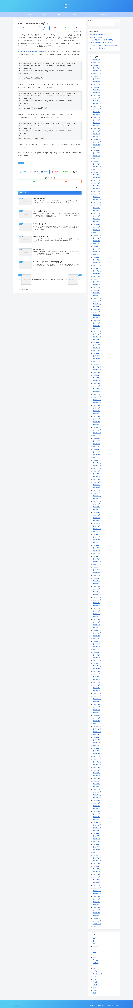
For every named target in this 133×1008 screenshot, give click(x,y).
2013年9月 (96, 471)
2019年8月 (96, 276)
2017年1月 (96, 361)
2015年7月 (96, 411)
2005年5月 (96, 745)
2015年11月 (97, 400)
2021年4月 (96, 221)
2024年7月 (96, 117)
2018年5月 (96, 317)
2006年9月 (96, 701)
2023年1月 (96, 164)
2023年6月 (96, 150)
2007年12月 (97, 660)
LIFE (94, 952)
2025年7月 (96, 84)
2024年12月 (97, 104)
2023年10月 (97, 142)
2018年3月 (96, 323)
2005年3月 (96, 751)
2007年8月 (96, 671)
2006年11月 (97, 696)
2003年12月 (97, 792)
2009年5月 (96, 614)
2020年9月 (96, 241)
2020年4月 (96, 254)
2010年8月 (96, 573)
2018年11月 (97, 301)
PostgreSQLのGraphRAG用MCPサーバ (102, 40)
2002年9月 (96, 830)
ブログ (95, 976)
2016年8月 (96, 375)
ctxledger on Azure (95, 37)
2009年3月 (96, 619)
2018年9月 (96, 306)
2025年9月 (96, 79)
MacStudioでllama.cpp (97, 34)
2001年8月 (96, 866)
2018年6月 (96, 315)
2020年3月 (96, 257)
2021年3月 (96, 224)
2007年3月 (96, 685)
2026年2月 (96, 65)
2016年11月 (97, 367)
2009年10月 (97, 600)
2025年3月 (96, 95)
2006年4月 (96, 715)
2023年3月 (96, 158)
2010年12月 (97, 562)
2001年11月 (97, 858)
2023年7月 (96, 147)
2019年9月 (96, 274)
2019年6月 (96, 282)
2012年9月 (96, 504)
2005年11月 (97, 729)
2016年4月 (96, 386)
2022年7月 (96, 180)
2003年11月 (97, 795)
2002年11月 (97, 825)
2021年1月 (96, 230)
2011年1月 (96, 559)
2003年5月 (96, 811)
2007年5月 (96, 680)
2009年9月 (96, 603)
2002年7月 (96, 836)
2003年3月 (96, 817)
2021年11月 (97, 202)
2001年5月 (96, 874)
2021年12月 (97, 200)
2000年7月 (96, 902)
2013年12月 (97, 463)
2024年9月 (96, 112)
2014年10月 (97, 435)
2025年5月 (96, 90)
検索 (89, 20)
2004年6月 (96, 776)
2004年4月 (96, 781)
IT (93, 949)
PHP (94, 957)
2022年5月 (96, 186)
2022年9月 (96, 175)
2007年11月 (97, 663)
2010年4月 (96, 583)
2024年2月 (96, 131)
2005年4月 (96, 748)
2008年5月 (96, 647)
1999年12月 (97, 921)
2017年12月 (97, 331)
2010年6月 (96, 578)
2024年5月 (96, 123)
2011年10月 (97, 534)
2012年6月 (96, 512)
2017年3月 (96, 356)
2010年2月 (96, 589)
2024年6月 (96, 120)
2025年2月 (96, 98)
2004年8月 (96, 770)
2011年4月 (96, 551)
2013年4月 (96, 485)
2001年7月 (96, 869)
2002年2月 (96, 850)
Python (95, 960)
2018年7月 (96, 312)
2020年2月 (96, 260)
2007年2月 (96, 688)
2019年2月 (96, 293)
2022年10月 (97, 172)
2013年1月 (96, 493)
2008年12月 (97, 627)
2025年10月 (97, 76)
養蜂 (94, 993)
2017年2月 (96, 359)
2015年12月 (97, 397)
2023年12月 (97, 136)
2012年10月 (97, 501)
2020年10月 (97, 238)
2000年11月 (97, 891)
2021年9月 (96, 208)
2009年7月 (96, 608)
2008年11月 (97, 630)
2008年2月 (96, 655)
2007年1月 (96, 691)
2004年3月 (96, 784)
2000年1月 (96, 918)
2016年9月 (96, 372)
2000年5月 (96, 907)
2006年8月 (96, 704)
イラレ (95, 971)
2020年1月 (96, 263)
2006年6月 (96, 710)
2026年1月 (96, 68)
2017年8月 (96, 342)
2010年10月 (97, 567)
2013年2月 (96, 490)
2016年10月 (97, 370)
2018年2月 (96, 326)
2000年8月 (96, 899)
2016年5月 (96, 383)
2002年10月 (97, 828)
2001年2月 (96, 883)
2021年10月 (97, 205)
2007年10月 (97, 666)
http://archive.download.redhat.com (30, 52)
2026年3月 (96, 62)
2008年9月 (96, 636)
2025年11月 (97, 73)
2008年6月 (96, 644)
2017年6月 (96, 348)
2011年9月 (96, 537)
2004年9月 (96, 767)
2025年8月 (96, 82)
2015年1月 (96, 427)
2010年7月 (96, 575)
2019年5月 (96, 285)
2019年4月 (96, 287)
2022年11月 (97, 169)
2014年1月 (96, 460)
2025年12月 (97, 71)
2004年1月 (96, 789)
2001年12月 (97, 855)
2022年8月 (96, 178)
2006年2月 (96, 721)
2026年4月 (96, 60)
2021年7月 (96, 213)
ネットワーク (97, 974)
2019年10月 (97, 271)
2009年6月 (96, 611)
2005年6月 (96, 743)
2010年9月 (96, 570)
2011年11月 (97, 531)
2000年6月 (96, 904)
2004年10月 (97, 765)
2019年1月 (96, 295)
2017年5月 (96, 350)
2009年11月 (97, 597)
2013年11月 (97, 466)
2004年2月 (96, 786)
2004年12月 (97, 759)
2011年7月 (96, 542)
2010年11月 (97, 564)
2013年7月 (96, 477)
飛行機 (95, 990)
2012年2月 (96, 523)
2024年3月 (96, 128)
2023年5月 (96, 153)
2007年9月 (96, 669)
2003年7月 (96, 806)
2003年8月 (96, 803)
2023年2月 (96, 161)
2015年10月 (97, 403)
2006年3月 (96, 718)
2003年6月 (96, 808)
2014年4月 (96, 452)
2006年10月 (97, 699)
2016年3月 (96, 389)
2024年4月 (96, 125)
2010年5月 (96, 581)
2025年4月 (96, 93)
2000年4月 (96, 910)
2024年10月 (97, 109)
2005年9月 (96, 734)
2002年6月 (96, 839)
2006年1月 (96, 723)
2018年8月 (96, 309)
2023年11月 (97, 139)
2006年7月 (96, 707)
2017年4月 (96, 353)
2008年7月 (96, 641)
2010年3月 (96, 586)
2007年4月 (96, 682)
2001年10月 (97, 861)
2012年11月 (97, 498)
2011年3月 (96, 553)
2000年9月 (96, 896)
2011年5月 (96, 548)
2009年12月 (97, 595)
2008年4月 (96, 649)
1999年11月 (97, 924)
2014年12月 (97, 430)
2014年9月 (96, 438)
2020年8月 (96, 243)
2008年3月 (96, 652)
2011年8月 (96, 540)
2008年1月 (96, 658)
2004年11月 (97, 762)
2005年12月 (97, 726)
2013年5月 (96, 482)
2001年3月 (96, 880)
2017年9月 (96, 339)
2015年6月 (96, 413)
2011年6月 (96, 545)
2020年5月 (96, 252)
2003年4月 (96, 814)
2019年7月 (96, 279)
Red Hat (20, 163)
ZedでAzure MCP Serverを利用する (101, 43)
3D (94, 938)
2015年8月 (96, 408)
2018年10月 (97, 304)
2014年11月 (97, 433)
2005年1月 (96, 756)
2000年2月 (96, 915)
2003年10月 (97, 797)
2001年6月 (96, 872)
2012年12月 (97, 496)
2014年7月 (96, 444)
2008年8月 (96, 638)
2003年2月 (96, 819)
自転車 (95, 985)
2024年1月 (96, 134)
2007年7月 (96, 674)
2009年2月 (96, 622)
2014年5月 (96, 449)
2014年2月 (96, 457)
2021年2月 (96, 227)
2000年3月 (96, 913)
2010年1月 (96, 592)
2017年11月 (97, 334)
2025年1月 (96, 101)
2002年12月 (97, 822)
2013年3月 (96, 488)
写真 (94, 979)
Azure (95, 943)
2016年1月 (96, 394)
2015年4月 (96, 419)
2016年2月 (96, 392)
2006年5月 (96, 712)
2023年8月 (96, 145)
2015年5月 (96, 416)
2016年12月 (97, 364)
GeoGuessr (97, 946)
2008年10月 (97, 633)
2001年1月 (96, 885)
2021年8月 (96, 210)
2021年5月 (96, 219)
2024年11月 (97, 106)
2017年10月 (97, 337)
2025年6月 (96, 87)
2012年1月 (96, 526)
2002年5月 (96, 841)
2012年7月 (96, 509)
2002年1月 (96, 852)
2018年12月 (97, 298)
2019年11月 (97, 268)
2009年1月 (96, 625)
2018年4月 (96, 320)
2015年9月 (96, 405)
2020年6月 (96, 249)
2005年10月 (97, 732)
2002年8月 (96, 833)
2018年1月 (96, 328)
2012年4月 (96, 518)
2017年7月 (96, 345)
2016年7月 (96, 378)
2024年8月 (96, 115)
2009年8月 (96, 606)
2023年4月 (96, 156)
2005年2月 (96, 754)
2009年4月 (96, 616)
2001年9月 (96, 863)
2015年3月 (96, 422)
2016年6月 (96, 381)
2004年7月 (96, 773)
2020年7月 (96, 246)
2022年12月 (97, 167)
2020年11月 (97, 235)
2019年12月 (97, 265)
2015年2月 (96, 424)
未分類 (95, 982)
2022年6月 (96, 183)
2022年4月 (96, 189)
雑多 (94, 987)
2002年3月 (96, 847)
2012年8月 (96, 507)
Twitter (95, 965)
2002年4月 (96, 844)
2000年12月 (97, 888)
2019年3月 (96, 290)
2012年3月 (96, 520)
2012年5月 (96, 515)
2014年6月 (96, 446)
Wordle (95, 968)
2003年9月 (96, 800)
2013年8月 (96, 474)
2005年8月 (96, 737)
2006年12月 (97, 693)
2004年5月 (96, 778)
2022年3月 (96, 191)
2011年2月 (96, 556)
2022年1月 (96, 197)
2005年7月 (96, 740)
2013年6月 (96, 479)
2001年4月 (96, 877)
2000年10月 (97, 894)
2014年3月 (96, 455)
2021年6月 (96, 216)
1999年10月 (97, 926)
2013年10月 (97, 468)
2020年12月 (97, 232)
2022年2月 (96, 194)
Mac (94, 954)
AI (93, 941)
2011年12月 (97, 529)
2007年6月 (96, 677)
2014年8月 (96, 441)
